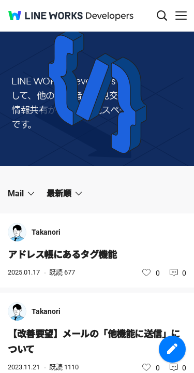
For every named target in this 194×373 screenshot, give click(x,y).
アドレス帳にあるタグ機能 (62, 254)
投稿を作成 (172, 349)
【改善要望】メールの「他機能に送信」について (94, 341)
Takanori (46, 232)
